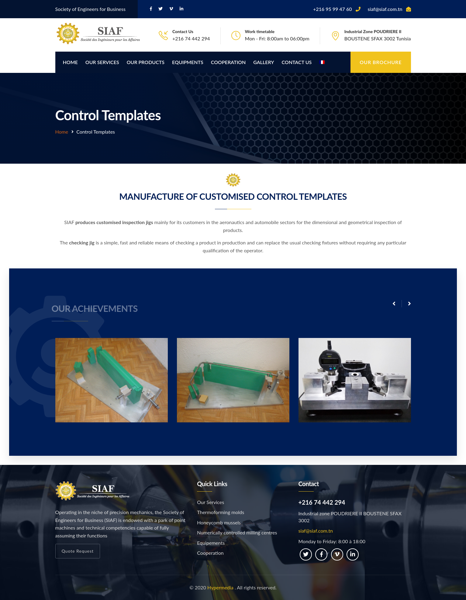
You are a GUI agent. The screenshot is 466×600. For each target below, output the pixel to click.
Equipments (187, 62)
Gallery (263, 62)
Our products (145, 62)
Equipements (211, 543)
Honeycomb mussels (219, 522)
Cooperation (228, 62)
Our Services (102, 62)
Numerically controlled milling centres (237, 532)
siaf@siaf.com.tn (316, 531)
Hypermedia (220, 587)
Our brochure (381, 62)
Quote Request (78, 551)
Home (70, 62)
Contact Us (296, 62)
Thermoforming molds (220, 512)
